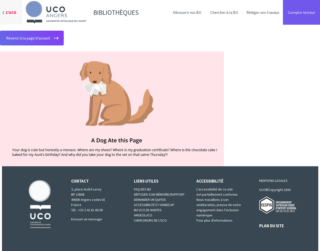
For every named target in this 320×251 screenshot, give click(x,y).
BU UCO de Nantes (148, 210)
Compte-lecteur (301, 12)
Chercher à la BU (224, 12)
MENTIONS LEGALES (273, 180)
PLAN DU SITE (271, 226)
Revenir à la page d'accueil (28, 38)
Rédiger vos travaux (262, 12)
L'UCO (11, 12)
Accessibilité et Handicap (154, 205)
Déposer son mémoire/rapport (159, 194)
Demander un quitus (150, 199)
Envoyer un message (86, 219)
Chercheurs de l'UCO (150, 220)
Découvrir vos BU (187, 12)
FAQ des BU (142, 189)
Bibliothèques (80, 12)
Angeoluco (143, 215)
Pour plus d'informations (214, 220)
